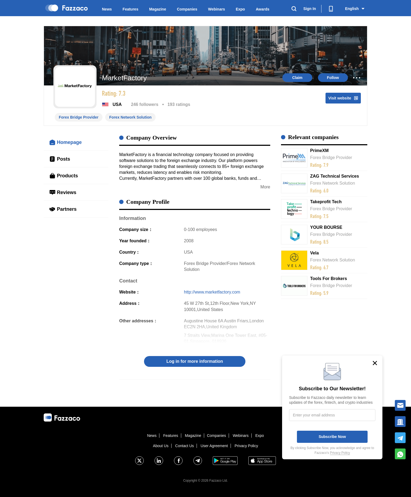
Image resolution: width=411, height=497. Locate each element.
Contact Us (184, 446)
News (107, 9)
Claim (297, 77)
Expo (240, 9)
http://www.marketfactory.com (212, 292)
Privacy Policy (246, 446)
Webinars (216, 9)
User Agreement (214, 446)
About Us (161, 446)
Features (130, 9)
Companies (187, 9)
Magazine (157, 9)
